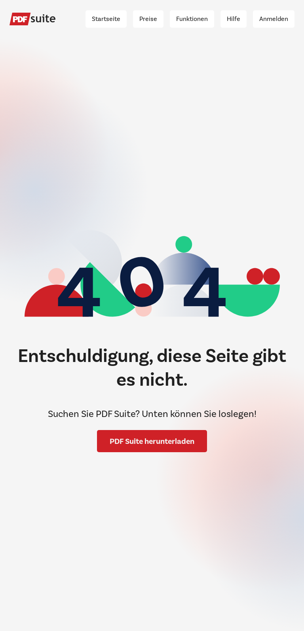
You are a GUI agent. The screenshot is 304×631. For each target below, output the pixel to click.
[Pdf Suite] (32, 19)
